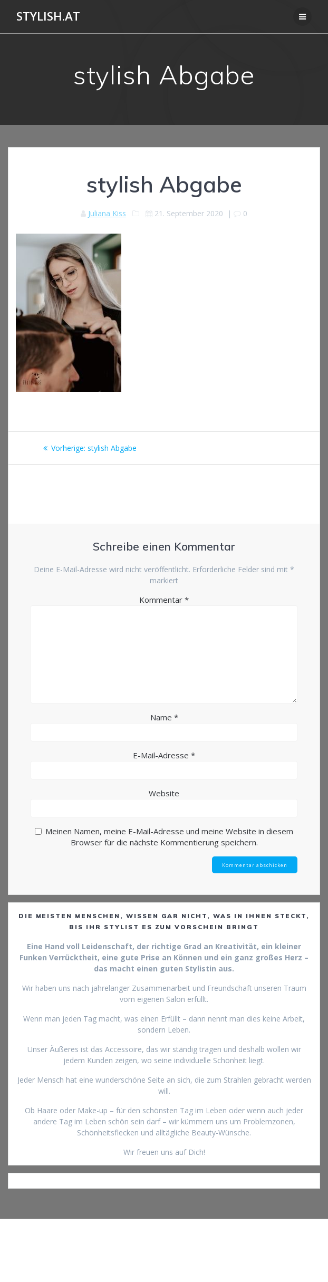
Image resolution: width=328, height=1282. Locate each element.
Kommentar (164, 599)
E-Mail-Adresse (164, 755)
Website (164, 793)
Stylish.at (48, 16)
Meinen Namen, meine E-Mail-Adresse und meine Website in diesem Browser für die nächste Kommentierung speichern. (169, 836)
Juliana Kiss (107, 213)
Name (164, 717)
